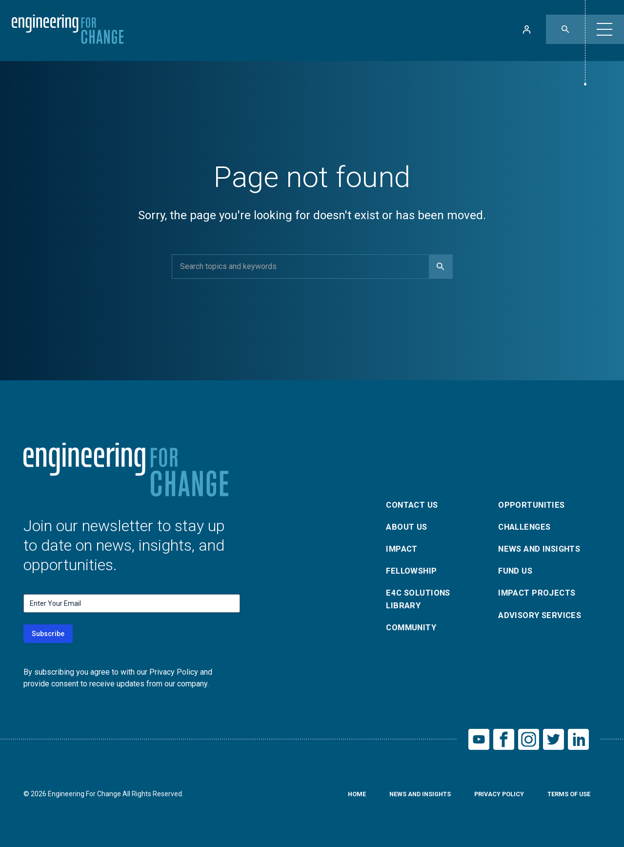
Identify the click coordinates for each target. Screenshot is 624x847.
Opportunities (533, 501)
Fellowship (413, 571)
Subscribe (48, 634)
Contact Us (414, 501)
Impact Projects (539, 594)
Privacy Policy (491, 797)
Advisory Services (542, 618)
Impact (403, 547)
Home (339, 797)
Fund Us (517, 571)
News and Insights (543, 547)
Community (414, 631)
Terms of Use (566, 797)
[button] (604, 29)
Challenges (527, 524)
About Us (408, 524)
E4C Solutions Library (421, 601)
